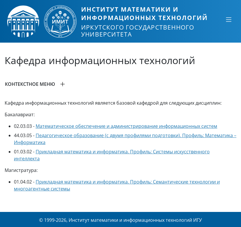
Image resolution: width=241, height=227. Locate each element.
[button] (120, 84)
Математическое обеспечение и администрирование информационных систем (126, 126)
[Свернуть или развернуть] (228, 19)
